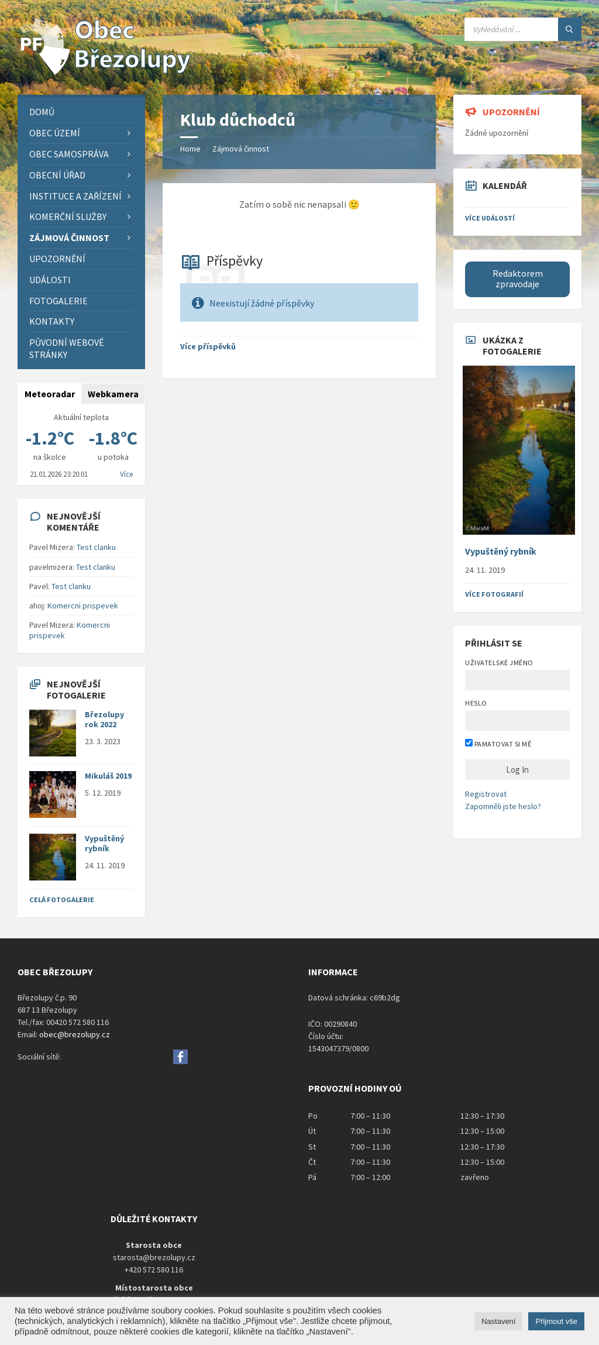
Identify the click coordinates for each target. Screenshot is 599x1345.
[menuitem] (81, 112)
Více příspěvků (208, 346)
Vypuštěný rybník (104, 843)
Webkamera (113, 394)
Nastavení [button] (498, 1321)
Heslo (476, 703)
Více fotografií (494, 594)
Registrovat (486, 794)
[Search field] (522, 29)
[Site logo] (105, 72)
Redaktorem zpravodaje (518, 279)
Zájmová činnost (240, 148)
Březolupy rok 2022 (104, 719)
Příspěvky (234, 261)
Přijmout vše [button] (556, 1321)
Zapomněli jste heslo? (503, 806)
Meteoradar (50, 394)
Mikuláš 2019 (108, 775)
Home (190, 148)
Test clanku (96, 547)
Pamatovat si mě (498, 743)
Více (126, 474)
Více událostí (490, 218)
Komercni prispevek (82, 605)
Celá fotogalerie (61, 899)
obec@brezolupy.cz (74, 1034)
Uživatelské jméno (499, 662)
